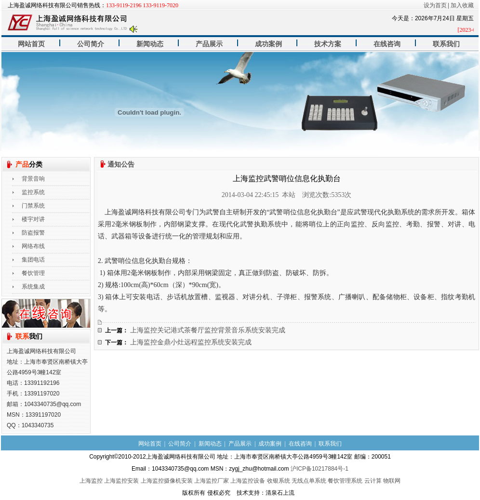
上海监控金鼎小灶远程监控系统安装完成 (191, 342)
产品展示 (209, 44)
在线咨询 (386, 44)
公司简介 (90, 44)
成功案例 (268, 44)
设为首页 (435, 5)
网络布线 (33, 246)
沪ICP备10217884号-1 (319, 468)
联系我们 (446, 44)
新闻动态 (149, 44)
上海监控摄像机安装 (167, 480)
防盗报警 (33, 232)
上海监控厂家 (211, 480)
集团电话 (33, 259)
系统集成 (33, 286)
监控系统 (33, 192)
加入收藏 (462, 5)
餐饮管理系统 (345, 480)
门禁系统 (33, 205)
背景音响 (33, 178)
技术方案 (327, 44)
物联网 (391, 480)
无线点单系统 (309, 480)
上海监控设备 (247, 480)
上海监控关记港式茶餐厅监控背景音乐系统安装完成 (207, 330)
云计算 (373, 480)
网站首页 (31, 44)
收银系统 (278, 480)
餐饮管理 (33, 273)
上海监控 (91, 480)
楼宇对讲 (33, 219)
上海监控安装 (121, 480)
